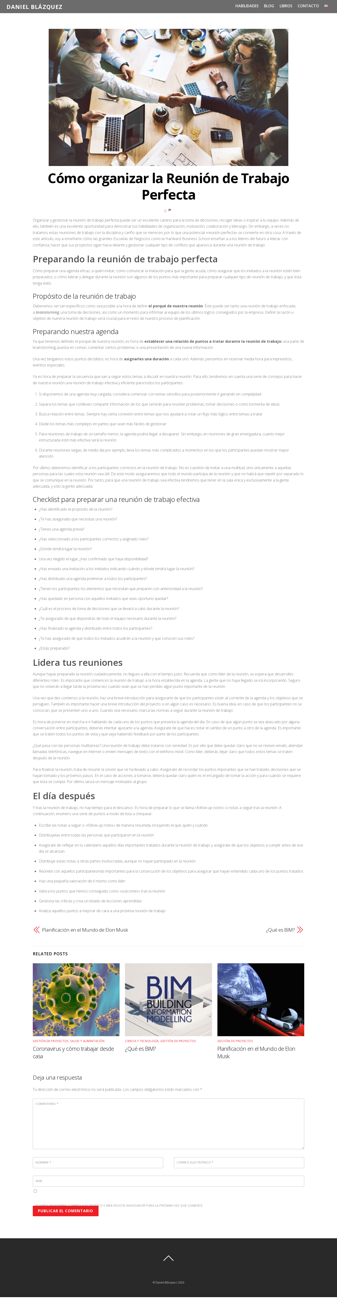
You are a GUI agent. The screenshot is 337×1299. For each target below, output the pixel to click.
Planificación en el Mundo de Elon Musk (85, 929)
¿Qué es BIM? (280, 929)
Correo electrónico (195, 1162)
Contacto (308, 5)
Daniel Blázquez (166, 1282)
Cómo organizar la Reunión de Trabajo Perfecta (168, 186)
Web (39, 1180)
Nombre (43, 1162)
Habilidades (247, 5)
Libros (286, 5)
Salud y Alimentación (87, 1041)
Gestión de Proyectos (51, 1041)
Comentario (47, 1103)
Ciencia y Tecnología (142, 1041)
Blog (269, 5)
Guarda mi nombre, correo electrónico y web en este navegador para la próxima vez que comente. (119, 1205)
